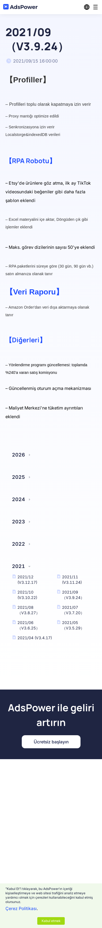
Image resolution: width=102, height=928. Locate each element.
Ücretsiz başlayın (51, 741)
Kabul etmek (51, 921)
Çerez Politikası (21, 908)
